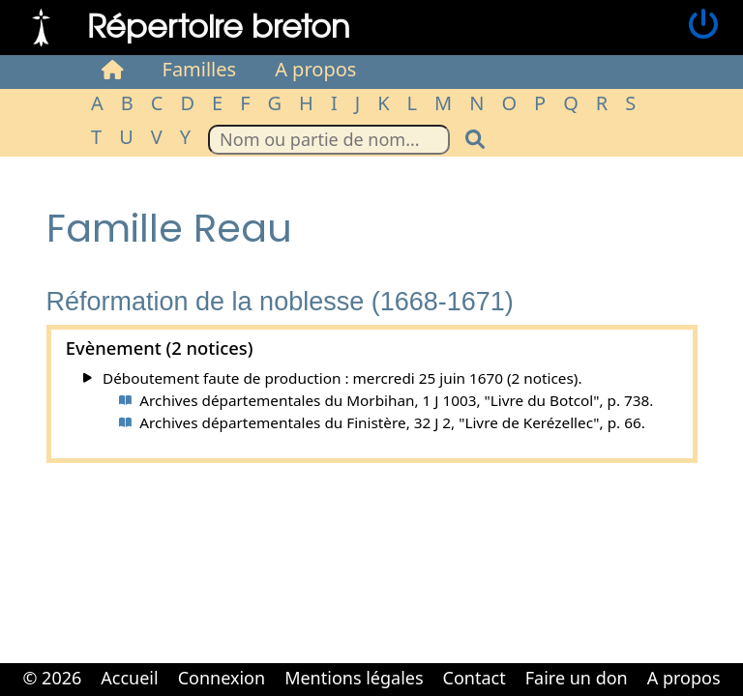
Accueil (129, 677)
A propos (315, 69)
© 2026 (51, 677)
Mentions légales (353, 677)
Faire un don (576, 677)
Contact (474, 677)
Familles (200, 69)
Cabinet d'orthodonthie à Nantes (358, 694)
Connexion (222, 677)
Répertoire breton (218, 24)
